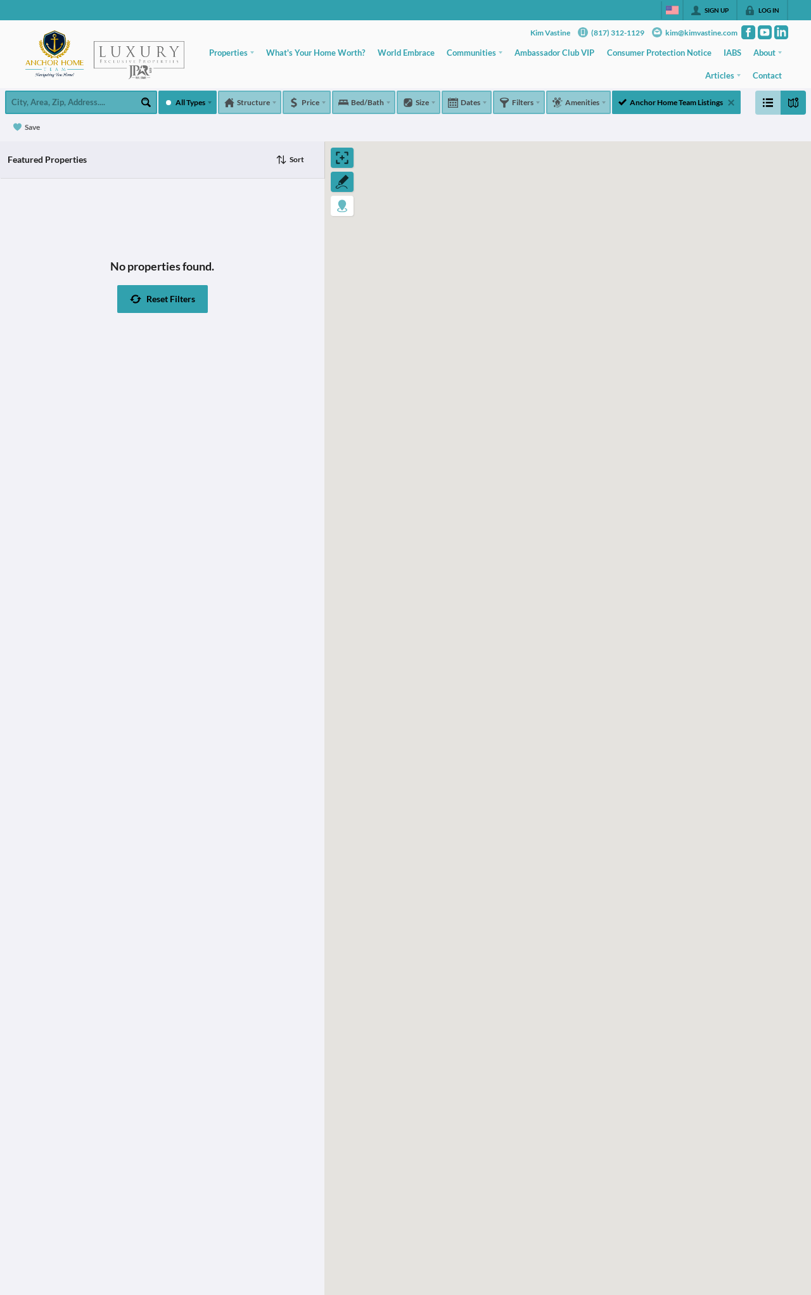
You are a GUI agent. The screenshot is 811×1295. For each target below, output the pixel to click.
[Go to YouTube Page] (765, 32)
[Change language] (672, 10)
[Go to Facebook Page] (748, 32)
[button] (162, 299)
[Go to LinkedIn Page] (781, 32)
